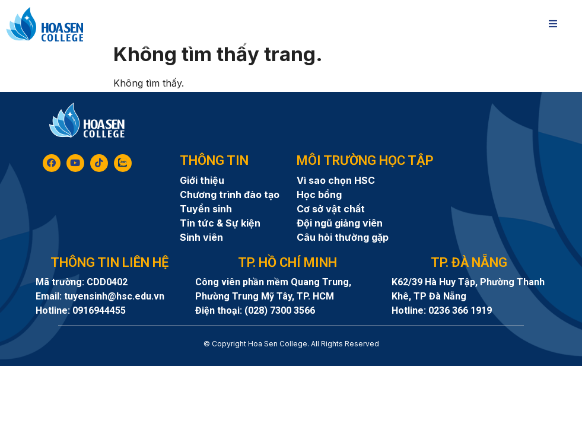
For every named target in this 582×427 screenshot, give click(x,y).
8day (291, 363)
